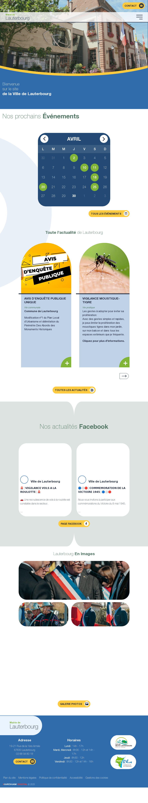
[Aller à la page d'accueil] (68, 17)
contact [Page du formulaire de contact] (25, 761)
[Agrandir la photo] (74, 580)
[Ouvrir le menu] (139, 17)
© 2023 (19, 784)
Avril (74, 139)
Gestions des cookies (96, 777)
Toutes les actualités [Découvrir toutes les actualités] (74, 390)
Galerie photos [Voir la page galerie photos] (74, 703)
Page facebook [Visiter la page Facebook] (75, 523)
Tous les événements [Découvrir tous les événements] (109, 213)
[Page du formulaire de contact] (133, 5)
